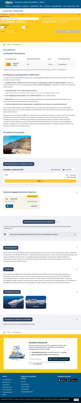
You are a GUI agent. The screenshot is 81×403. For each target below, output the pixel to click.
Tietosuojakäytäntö (37, 363)
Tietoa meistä (25, 386)
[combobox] (20, 18)
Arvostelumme (7, 389)
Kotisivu (8, 6)
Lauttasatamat (34, 6)
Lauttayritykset (16, 6)
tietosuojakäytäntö (64, 399)
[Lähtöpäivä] (8, 21)
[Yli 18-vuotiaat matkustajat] (2, 27)
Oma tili (23, 381)
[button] (77, 6)
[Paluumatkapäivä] (49, 21)
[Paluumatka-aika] (63, 21)
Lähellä (76, 399)
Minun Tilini (71, 6)
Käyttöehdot (25, 389)
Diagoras (36, 306)
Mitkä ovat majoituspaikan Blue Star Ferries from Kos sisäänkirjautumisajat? (34, 234)
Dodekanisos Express (13, 305)
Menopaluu (4, 14)
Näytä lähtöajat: (56, 169)
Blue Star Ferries (16, 64)
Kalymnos (73, 175)
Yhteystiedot (25, 384)
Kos (67, 175)
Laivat (65, 6)
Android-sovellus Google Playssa (73, 379)
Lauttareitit (25, 6)
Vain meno (12, 14)
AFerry (4, 376)
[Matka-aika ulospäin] (21, 21)
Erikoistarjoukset (56, 6)
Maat (41, 6)
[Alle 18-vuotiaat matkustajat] (23, 27)
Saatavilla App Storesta (62, 379)
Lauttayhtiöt (6, 382)
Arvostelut (47, 6)
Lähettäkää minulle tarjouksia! (58, 359)
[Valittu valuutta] (8, 31)
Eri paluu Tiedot (20, 14)
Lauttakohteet (6, 379)
